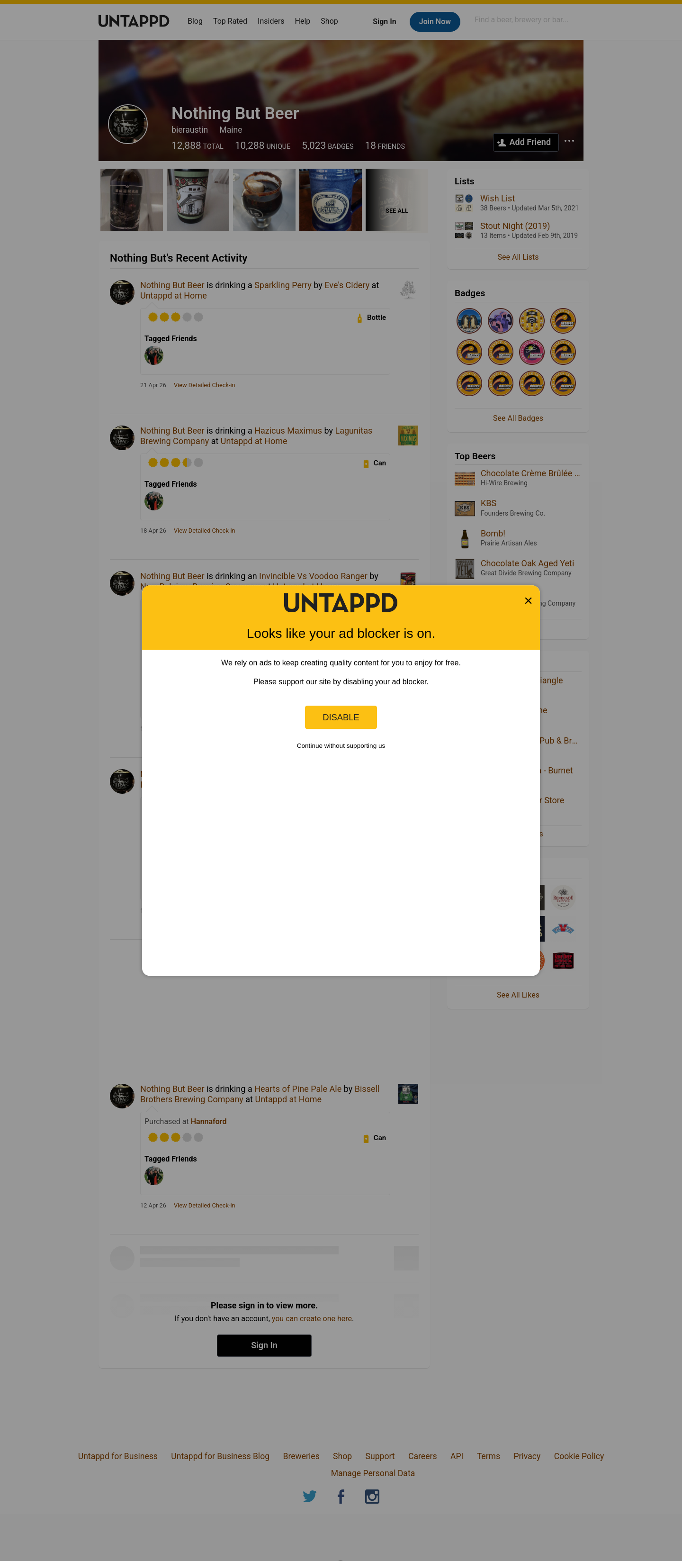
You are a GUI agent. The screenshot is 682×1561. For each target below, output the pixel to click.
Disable (341, 717)
